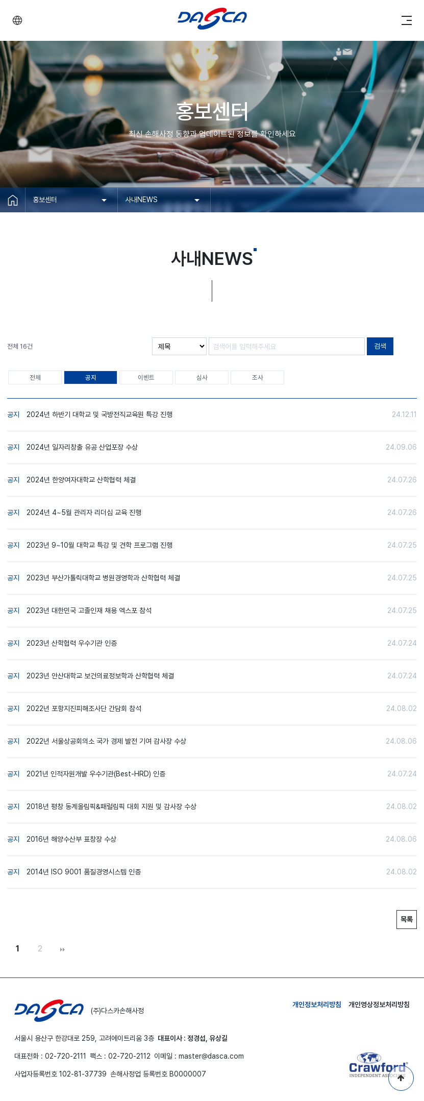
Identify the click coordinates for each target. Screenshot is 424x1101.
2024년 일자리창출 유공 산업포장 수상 (82, 447)
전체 (35, 377)
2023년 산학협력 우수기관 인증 (72, 643)
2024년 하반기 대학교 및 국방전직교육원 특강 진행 (99, 414)
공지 (90, 377)
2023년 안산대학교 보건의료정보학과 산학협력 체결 (100, 676)
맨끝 (62, 949)
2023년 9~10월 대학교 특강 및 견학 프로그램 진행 (99, 545)
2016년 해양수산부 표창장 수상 (71, 839)
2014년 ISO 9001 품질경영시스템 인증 (84, 872)
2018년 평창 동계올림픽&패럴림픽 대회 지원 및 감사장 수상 (111, 806)
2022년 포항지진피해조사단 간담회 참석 (84, 708)
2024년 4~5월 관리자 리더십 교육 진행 (84, 512)
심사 (202, 377)
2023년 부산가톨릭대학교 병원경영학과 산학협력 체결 (103, 578)
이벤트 (146, 377)
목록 (407, 919)
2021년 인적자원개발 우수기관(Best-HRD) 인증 (96, 774)
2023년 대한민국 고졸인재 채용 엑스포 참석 (89, 610)
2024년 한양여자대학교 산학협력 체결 (81, 480)
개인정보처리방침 (316, 1004)
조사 (257, 377)
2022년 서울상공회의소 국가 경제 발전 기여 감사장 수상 (106, 741)
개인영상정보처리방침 (379, 1004)
